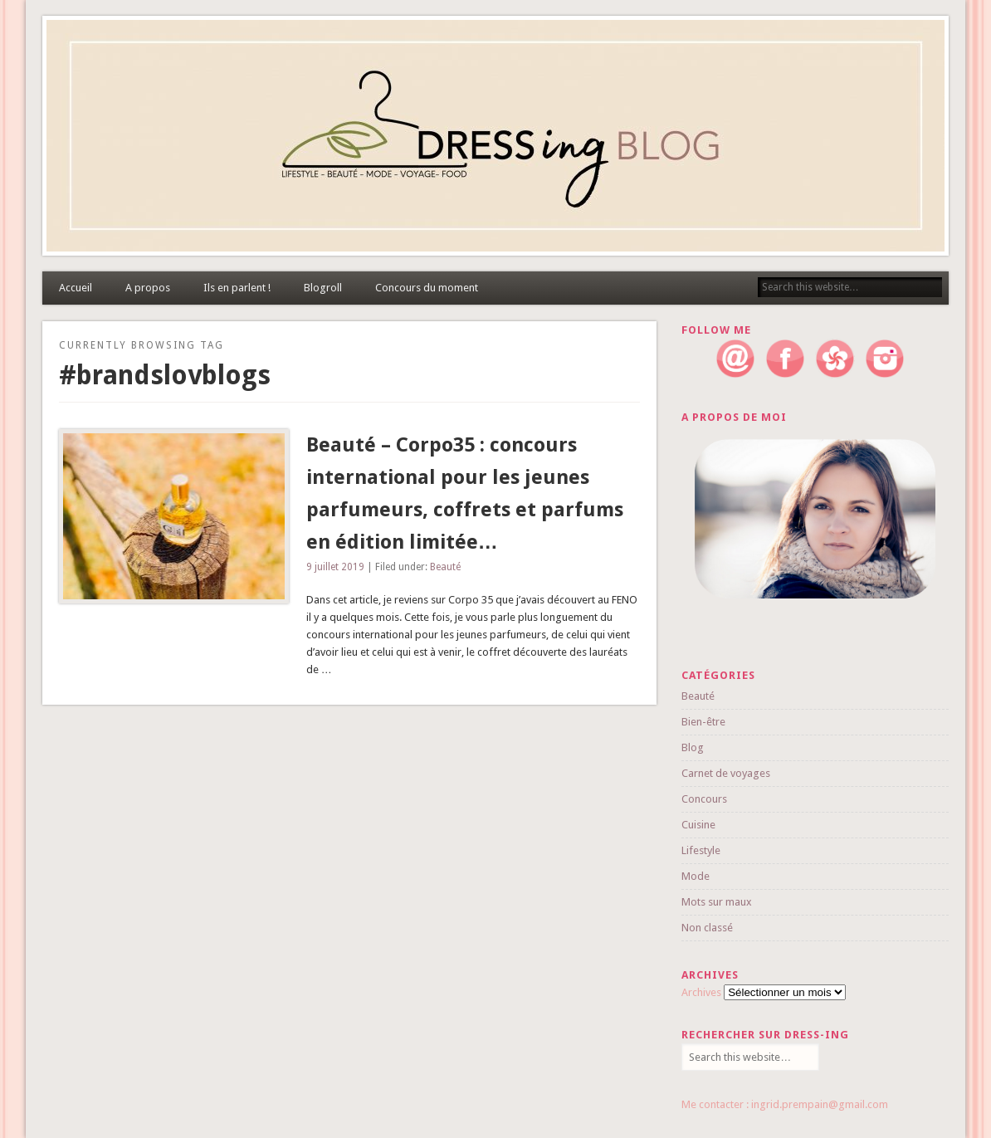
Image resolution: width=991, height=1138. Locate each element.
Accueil (75, 287)
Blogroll (323, 287)
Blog (692, 747)
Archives (701, 992)
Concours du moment (426, 287)
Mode (695, 876)
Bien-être (703, 722)
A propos (147, 287)
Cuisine (698, 824)
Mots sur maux (716, 902)
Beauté (445, 567)
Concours (704, 799)
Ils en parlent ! (237, 287)
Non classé (707, 927)
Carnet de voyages (725, 773)
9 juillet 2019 (335, 567)
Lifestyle (700, 850)
